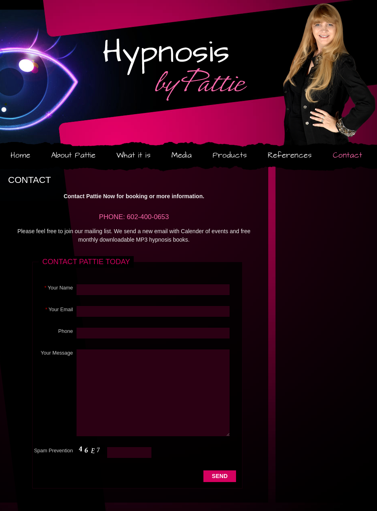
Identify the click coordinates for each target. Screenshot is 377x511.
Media (182, 155)
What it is (133, 155)
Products (230, 155)
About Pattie (73, 155)
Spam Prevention (53, 451)
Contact (347, 155)
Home (20, 155)
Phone (65, 331)
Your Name (58, 288)
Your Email (59, 309)
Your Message (57, 353)
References (290, 155)
